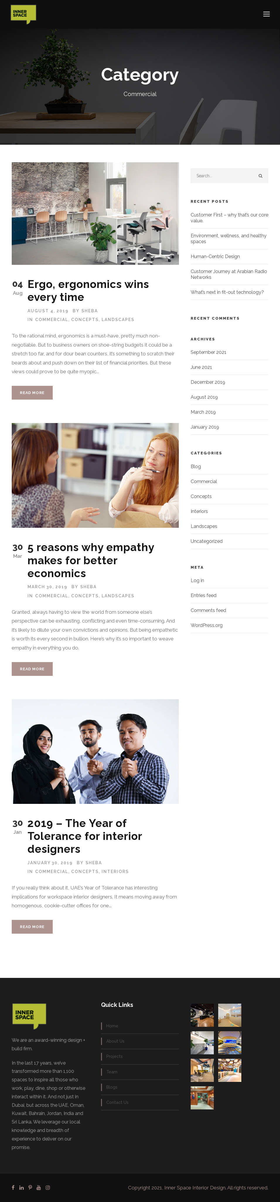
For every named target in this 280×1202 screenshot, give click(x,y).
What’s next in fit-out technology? (227, 292)
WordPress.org (207, 625)
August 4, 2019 (48, 310)
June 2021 (201, 367)
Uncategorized (207, 541)
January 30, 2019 (50, 862)
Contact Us (117, 1102)
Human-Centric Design (215, 256)
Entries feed (203, 595)
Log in (197, 580)
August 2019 (204, 397)
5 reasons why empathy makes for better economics (91, 560)
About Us (115, 1041)
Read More (32, 393)
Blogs (111, 1087)
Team (111, 1072)
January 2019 (205, 427)
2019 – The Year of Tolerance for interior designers (85, 836)
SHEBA (89, 310)
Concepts (85, 319)
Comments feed (208, 610)
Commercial (51, 319)
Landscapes (118, 319)
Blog (196, 466)
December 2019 (208, 382)
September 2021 (208, 352)
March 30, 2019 (47, 586)
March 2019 (203, 412)
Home (112, 1026)
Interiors (115, 871)
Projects (114, 1056)
